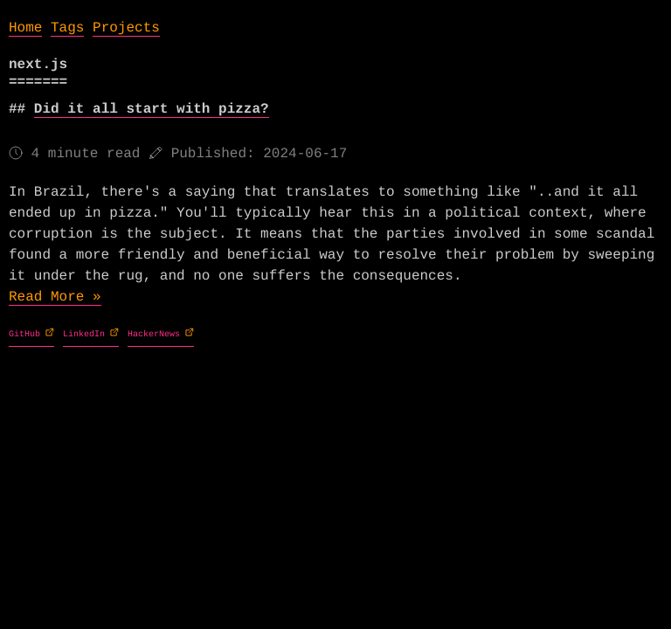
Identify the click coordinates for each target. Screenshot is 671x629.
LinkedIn (86, 335)
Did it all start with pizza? (151, 109)
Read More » (55, 297)
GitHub (27, 335)
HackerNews (156, 335)
